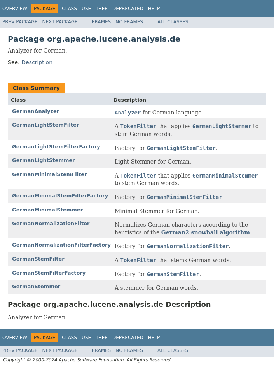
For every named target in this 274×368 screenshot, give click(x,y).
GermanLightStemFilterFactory (56, 147)
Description (36, 62)
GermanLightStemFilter (45, 125)
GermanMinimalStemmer (47, 210)
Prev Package (20, 22)
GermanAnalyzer (35, 111)
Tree (102, 8)
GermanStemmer (36, 286)
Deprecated (127, 8)
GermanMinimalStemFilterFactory (60, 196)
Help (154, 8)
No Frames (129, 22)
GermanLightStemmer (43, 160)
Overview (14, 8)
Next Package (60, 22)
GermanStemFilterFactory (49, 273)
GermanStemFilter (38, 259)
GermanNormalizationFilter (50, 223)
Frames (101, 22)
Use (86, 8)
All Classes (172, 22)
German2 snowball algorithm (205, 232)
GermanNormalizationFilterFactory (61, 245)
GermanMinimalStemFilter (49, 174)
